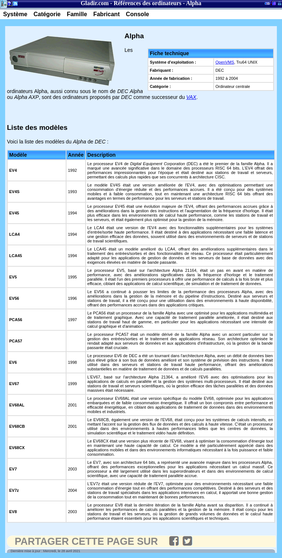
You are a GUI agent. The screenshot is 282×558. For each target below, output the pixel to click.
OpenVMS (225, 62)
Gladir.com (95, 3)
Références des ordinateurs (147, 3)
